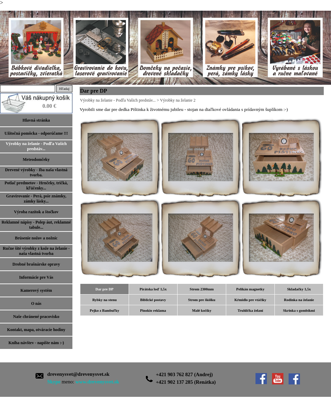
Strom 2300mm (202, 289)
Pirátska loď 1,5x (153, 289)
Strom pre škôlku (201, 300)
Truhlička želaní (250, 310)
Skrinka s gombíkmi (299, 310)
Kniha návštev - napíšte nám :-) (36, 342)
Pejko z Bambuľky (104, 310)
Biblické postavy (153, 300)
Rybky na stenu (104, 300)
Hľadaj (64, 89)
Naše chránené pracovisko (36, 316)
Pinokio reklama (153, 310)
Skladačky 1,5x (299, 289)
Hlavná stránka (36, 120)
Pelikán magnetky (250, 289)
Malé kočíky (201, 310)
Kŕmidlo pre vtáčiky (250, 300)
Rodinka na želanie (299, 300)
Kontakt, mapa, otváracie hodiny (36, 329)
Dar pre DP (104, 289)
